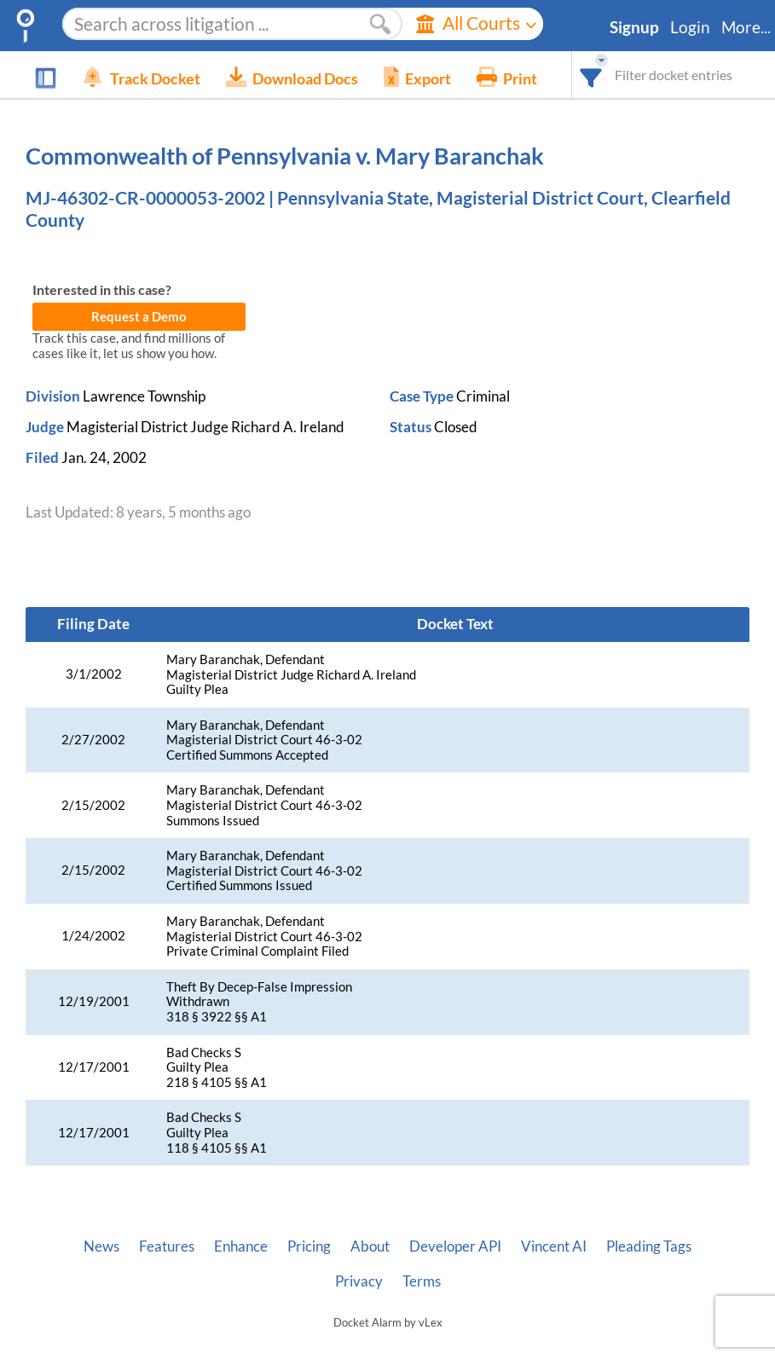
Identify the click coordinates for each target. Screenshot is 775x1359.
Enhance (241, 1246)
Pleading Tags (648, 1246)
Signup (634, 27)
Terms (421, 1281)
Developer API (455, 1246)
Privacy (359, 1281)
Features (166, 1246)
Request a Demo (139, 316)
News (101, 1246)
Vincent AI (554, 1246)
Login (690, 27)
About (370, 1246)
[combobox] (591, 74)
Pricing (309, 1246)
